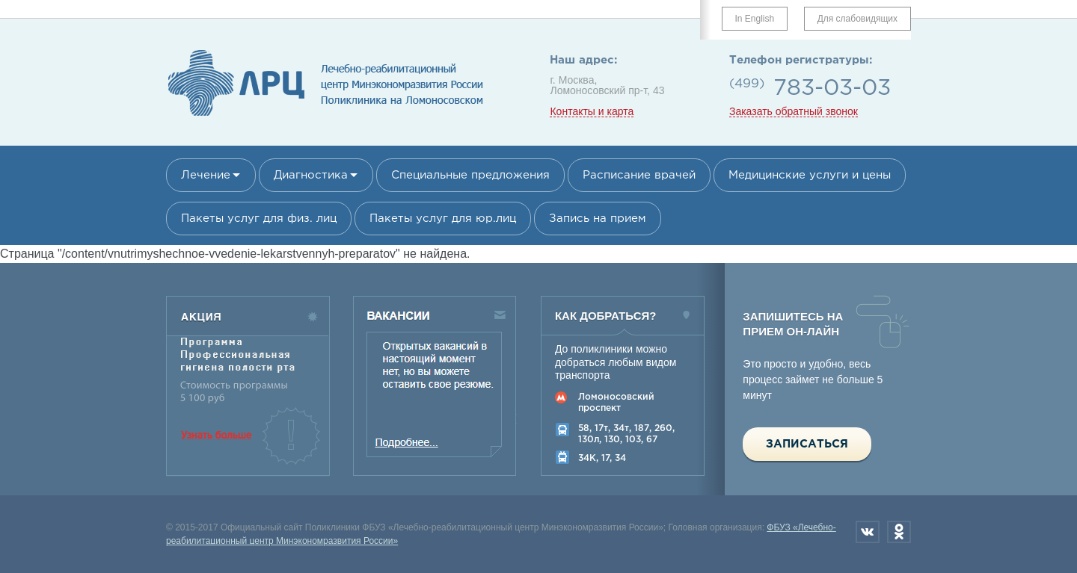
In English (755, 18)
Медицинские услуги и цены (809, 175)
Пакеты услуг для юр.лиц (442, 218)
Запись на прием (597, 218)
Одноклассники (899, 532)
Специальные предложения (470, 175)
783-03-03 (832, 88)
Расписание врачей (639, 175)
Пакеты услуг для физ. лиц (259, 218)
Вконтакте (868, 532)
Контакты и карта (591, 111)
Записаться (807, 444)
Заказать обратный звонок (793, 111)
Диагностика (311, 175)
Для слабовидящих (857, 18)
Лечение (205, 175)
